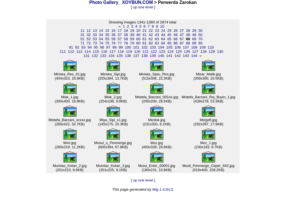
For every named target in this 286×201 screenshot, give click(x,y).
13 (95, 30)
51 (82, 39)
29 (194, 30)
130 (220, 51)
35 (107, 35)
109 (202, 47)
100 (128, 47)
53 (95, 39)
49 (194, 35)
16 (113, 30)
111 (62, 51)
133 (103, 56)
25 (169, 30)
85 (169, 43)
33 (95, 35)
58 (126, 39)
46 (175, 35)
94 (90, 47)
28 (188, 30)
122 (154, 51)
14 (101, 30)
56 (113, 39)
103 (153, 47)
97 (108, 47)
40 (138, 35)
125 (179, 51)
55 (107, 39)
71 (82, 43)
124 (170, 51)
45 (169, 35)
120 (137, 51)
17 (120, 30)
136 (128, 56)
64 (163, 39)
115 (96, 51)
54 (101, 39)
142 (178, 56)
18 (126, 30)
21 (144, 30)
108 (194, 47)
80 (138, 43)
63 (157, 39)
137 (136, 56)
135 (119, 56)
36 (113, 35)
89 (194, 43)
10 (162, 26)
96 (102, 47)
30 (200, 30)
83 (157, 43)
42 (151, 35)
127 (195, 51)
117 (112, 51)
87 (182, 43)
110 (211, 47)
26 (175, 30)
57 (120, 39)
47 (182, 35)
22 (151, 30)
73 (95, 43)
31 (82, 35)
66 (175, 39)
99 (121, 47)
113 (79, 51)
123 (162, 51)
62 (151, 39)
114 (87, 51)
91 (71, 47)
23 (157, 30)
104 (161, 47)
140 (161, 56)
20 (138, 30)
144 (194, 56)
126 (187, 51)
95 (96, 47)
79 (132, 43)
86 (175, 43)
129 (212, 51)
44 (163, 35)
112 (71, 51)
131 (87, 56)
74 (101, 43)
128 (204, 51)
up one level (143, 7)
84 (163, 43)
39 (132, 35)
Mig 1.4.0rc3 (162, 189)
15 (107, 30)
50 (200, 35)
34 (101, 35)
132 (95, 56)
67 (182, 39)
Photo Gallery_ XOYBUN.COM (121, 2)
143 (186, 56)
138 (144, 56)
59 (132, 39)
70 (200, 39)
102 (144, 47)
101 (136, 47)
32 (89, 35)
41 (144, 35)
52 (89, 39)
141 (169, 56)
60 (138, 39)
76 (113, 43)
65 (169, 39)
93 (83, 47)
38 (126, 35)
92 (77, 47)
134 (111, 56)
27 (182, 30)
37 (120, 35)
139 (153, 56)
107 (186, 47)
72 (89, 43)
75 (107, 43)
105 (169, 47)
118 (121, 51)
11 (82, 30)
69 (194, 39)
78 (126, 43)
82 (151, 43)
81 (144, 43)
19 (132, 30)
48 (188, 35)
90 (200, 43)
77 (120, 43)
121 (145, 51)
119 (129, 51)
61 (144, 39)
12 (89, 30)
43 (157, 35)
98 (114, 47)
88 (188, 43)
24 (163, 30)
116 (104, 51)
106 (178, 47)
